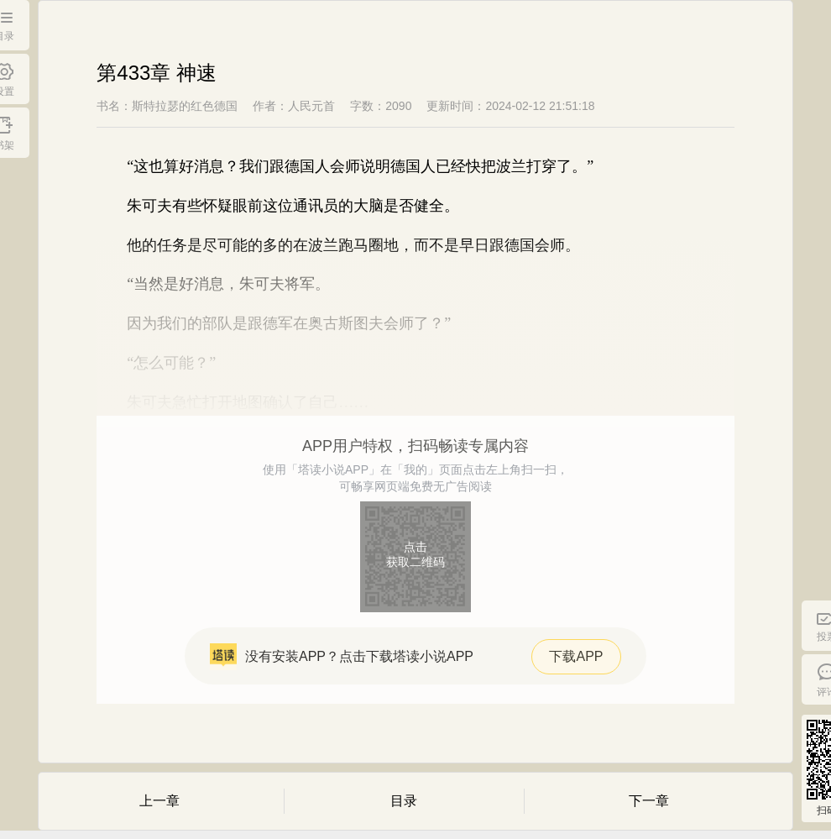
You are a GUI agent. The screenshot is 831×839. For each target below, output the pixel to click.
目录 (403, 801)
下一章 (649, 801)
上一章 (159, 801)
